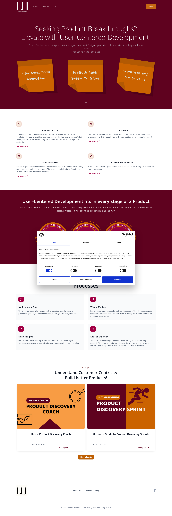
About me (45, 6)
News (55, 6)
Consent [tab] (53, 242)
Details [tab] (86, 242)
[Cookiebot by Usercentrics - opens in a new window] (123, 234)
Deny (54, 280)
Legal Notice (106, 508)
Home (35, 6)
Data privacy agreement (91, 508)
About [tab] (118, 242)
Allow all (117, 280)
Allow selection (86, 280)
